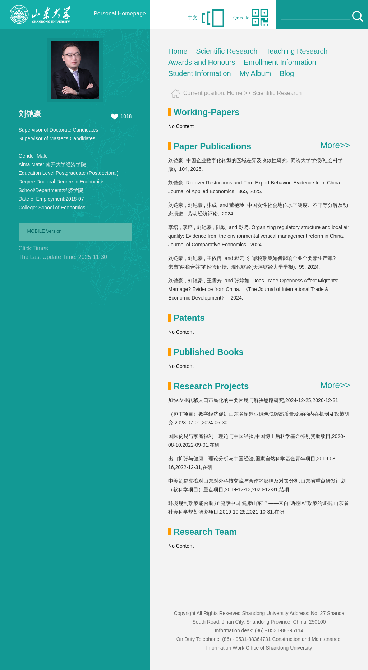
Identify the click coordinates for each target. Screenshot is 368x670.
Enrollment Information (280, 62)
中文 (193, 17)
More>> (335, 145)
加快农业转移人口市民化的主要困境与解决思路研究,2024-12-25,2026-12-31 (253, 400)
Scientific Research (226, 51)
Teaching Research (296, 51)
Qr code (241, 17)
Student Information (199, 73)
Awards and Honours (201, 62)
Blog (287, 73)
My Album (255, 73)
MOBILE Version (44, 231)
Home (177, 51)
